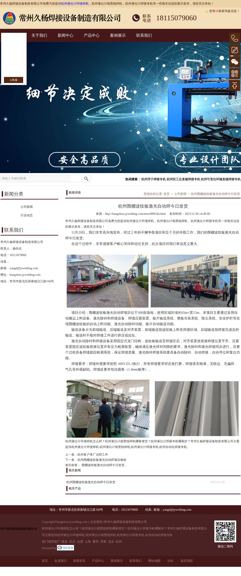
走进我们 (60, 560)
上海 (88, 541)
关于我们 (39, 35)
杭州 (119, 541)
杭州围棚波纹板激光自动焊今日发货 (215, 194)
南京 (65, 541)
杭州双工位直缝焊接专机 (183, 179)
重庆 (96, 541)
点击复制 (96, 522)
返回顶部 (187, 560)
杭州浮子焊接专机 (153, 179)
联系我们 (144, 35)
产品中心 (92, 35)
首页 (167, 194)
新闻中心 (65, 35)
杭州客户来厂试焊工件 (92, 454)
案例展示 (118, 35)
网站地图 (154, 560)
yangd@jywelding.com (24, 268)
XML (170, 560)
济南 (103, 541)
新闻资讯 (79, 560)
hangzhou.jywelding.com (25, 274)
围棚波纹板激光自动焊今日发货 (103, 465)
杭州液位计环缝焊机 (75, 3)
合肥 (80, 541)
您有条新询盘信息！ (222, 11)
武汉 (72, 541)
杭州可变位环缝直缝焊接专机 (221, 179)
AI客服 (14, 80)
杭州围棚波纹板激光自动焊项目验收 (101, 459)
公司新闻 (180, 194)
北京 (111, 541)
